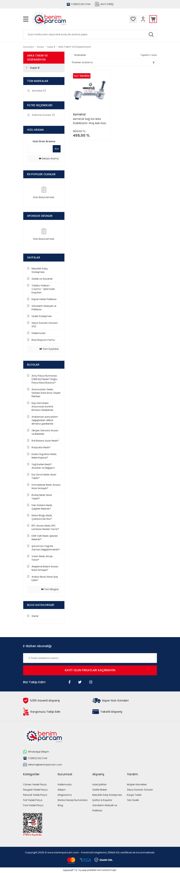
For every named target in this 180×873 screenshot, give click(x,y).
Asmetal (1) (39, 91)
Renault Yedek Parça (35, 794)
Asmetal (79, 114)
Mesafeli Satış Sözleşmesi (107, 794)
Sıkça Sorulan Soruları (140, 789)
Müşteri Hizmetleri (137, 784)
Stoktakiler (80, 55)
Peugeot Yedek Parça (35, 789)
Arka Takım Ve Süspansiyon (74, 46)
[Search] (90, 34)
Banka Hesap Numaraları (73, 800)
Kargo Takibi (134, 794)
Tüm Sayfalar (49, 349)
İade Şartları (99, 784)
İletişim (62, 789)
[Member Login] (143, 19)
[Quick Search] (38, 148)
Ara (57, 148)
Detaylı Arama (49, 158)
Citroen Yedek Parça (35, 784)
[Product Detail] (90, 76)
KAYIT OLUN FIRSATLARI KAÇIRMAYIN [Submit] (90, 670)
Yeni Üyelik (133, 800)
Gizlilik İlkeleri (99, 789)
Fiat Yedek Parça (32, 800)
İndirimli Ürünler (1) (43, 115)
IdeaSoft (68, 870)
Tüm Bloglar (50, 589)
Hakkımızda (65, 784)
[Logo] (59, 19)
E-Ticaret (81, 870)
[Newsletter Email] (90, 658)
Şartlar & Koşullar (102, 800)
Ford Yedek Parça (33, 805)
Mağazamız (65, 794)
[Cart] (153, 19)
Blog (60, 805)
